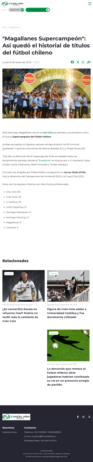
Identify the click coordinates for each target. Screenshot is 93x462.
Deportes (14, 27)
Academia (44, 160)
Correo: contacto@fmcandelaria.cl (40, 436)
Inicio (4, 27)
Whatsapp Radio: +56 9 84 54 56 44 (40, 440)
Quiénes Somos (9, 432)
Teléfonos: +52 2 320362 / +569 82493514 (42, 432)
